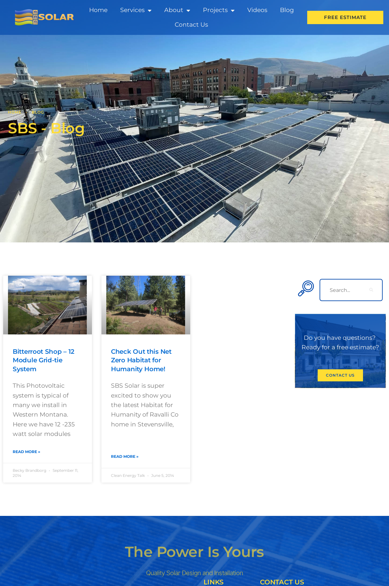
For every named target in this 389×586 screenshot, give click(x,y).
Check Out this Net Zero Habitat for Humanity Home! (142, 360)
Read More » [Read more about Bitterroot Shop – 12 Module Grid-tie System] (26, 452)
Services (136, 10)
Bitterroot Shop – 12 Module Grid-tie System (45, 360)
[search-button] (371, 290)
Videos (257, 10)
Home (98, 10)
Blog (287, 10)
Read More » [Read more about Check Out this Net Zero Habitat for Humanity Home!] (125, 456)
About (177, 10)
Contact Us (191, 24)
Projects (219, 10)
